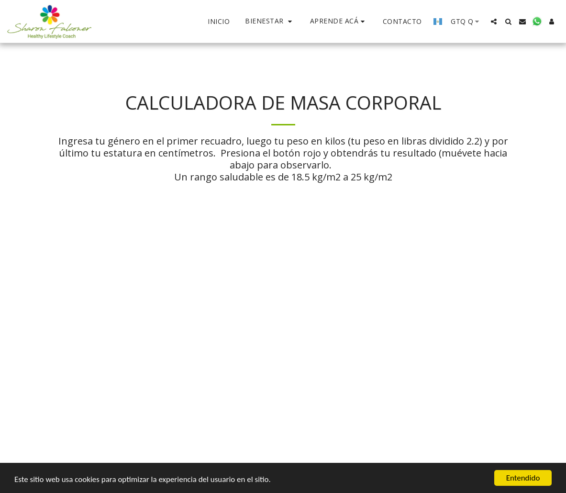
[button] (270, 21)
